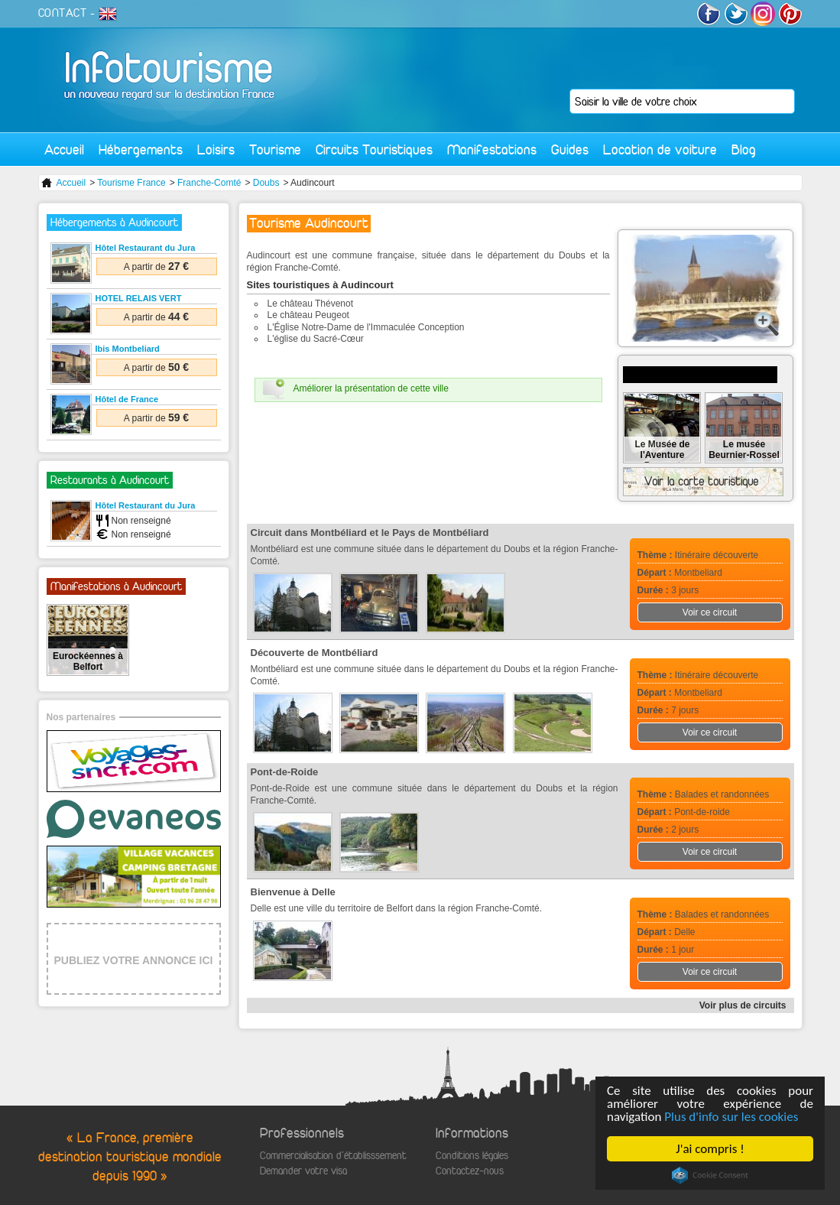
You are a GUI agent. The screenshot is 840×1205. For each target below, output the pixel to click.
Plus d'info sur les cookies (731, 1117)
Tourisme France (131, 182)
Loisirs (216, 149)
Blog (743, 149)
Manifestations (492, 149)
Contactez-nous (470, 1170)
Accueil (64, 149)
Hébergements (141, 149)
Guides (570, 149)
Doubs (266, 182)
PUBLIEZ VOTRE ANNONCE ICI (133, 960)
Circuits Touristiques (374, 149)
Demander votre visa (303, 1170)
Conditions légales (472, 1155)
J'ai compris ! (710, 1149)
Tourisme (275, 149)
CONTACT (62, 13)
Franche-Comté (209, 182)
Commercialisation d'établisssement (333, 1155)
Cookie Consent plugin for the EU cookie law (710, 1175)
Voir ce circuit (710, 612)
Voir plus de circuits (742, 1005)
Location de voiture (660, 149)
